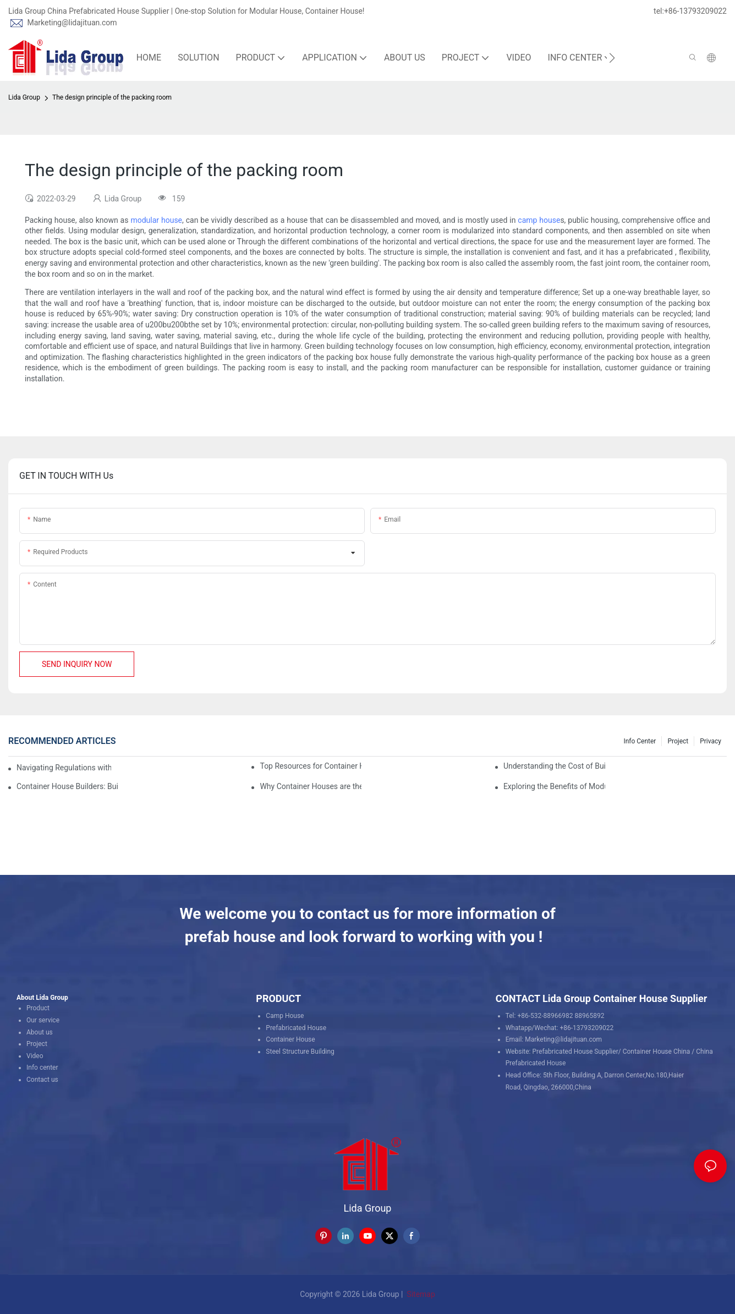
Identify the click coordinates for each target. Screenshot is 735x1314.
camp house (539, 220)
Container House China (656, 1051)
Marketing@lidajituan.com (72, 22)
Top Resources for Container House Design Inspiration (310, 766)
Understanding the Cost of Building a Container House (554, 766)
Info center (42, 1067)
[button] (612, 58)
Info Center (639, 741)
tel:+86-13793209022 (690, 11)
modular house (156, 220)
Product (38, 1008)
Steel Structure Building (300, 1051)
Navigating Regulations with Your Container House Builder (64, 767)
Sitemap (420, 1294)
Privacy (710, 741)
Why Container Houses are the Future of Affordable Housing (310, 786)
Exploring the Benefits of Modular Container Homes (554, 786)
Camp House (285, 1016)
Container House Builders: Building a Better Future (67, 786)
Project (677, 741)
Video (34, 1056)
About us (39, 1032)
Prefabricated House (296, 1028)
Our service (42, 1020)
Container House (290, 1039)
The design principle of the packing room (112, 97)
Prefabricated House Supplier (575, 1051)
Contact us (42, 1079)
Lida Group (24, 97)
